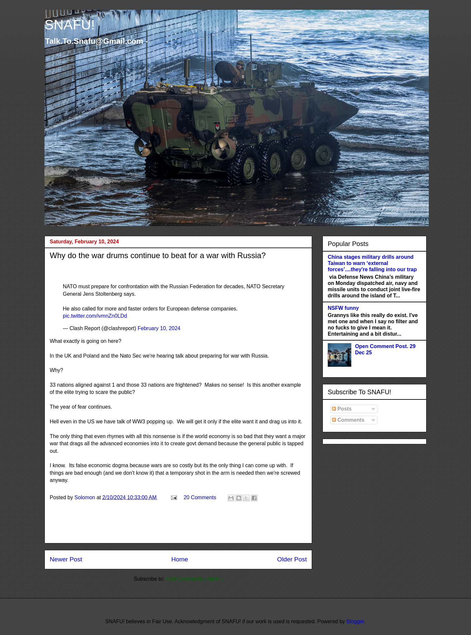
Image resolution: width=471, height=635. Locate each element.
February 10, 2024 (159, 328)
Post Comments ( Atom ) (194, 579)
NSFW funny (343, 308)
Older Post (292, 559)
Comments (348, 420)
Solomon (86, 497)
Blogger (355, 621)
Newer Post (66, 559)
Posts (342, 409)
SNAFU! (69, 24)
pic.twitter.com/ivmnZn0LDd (95, 316)
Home (179, 559)
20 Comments (199, 497)
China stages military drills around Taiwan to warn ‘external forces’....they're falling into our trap (372, 263)
